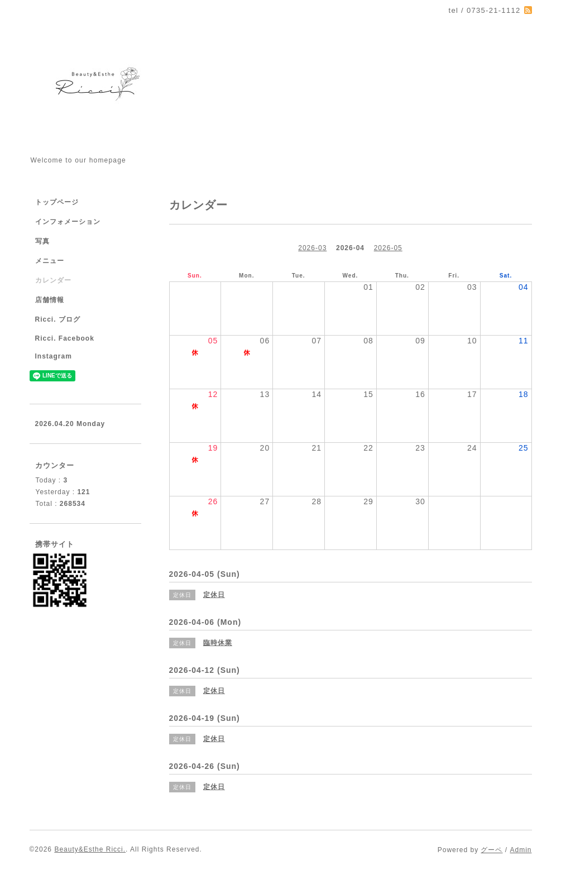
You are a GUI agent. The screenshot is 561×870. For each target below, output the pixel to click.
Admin (520, 850)
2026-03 (312, 248)
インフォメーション (67, 222)
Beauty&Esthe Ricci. (90, 849)
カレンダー (53, 280)
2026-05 (388, 248)
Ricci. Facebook (64, 338)
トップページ (57, 202)
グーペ (491, 850)
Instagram (53, 356)
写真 (42, 241)
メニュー (49, 261)
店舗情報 (49, 300)
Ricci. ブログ (57, 319)
